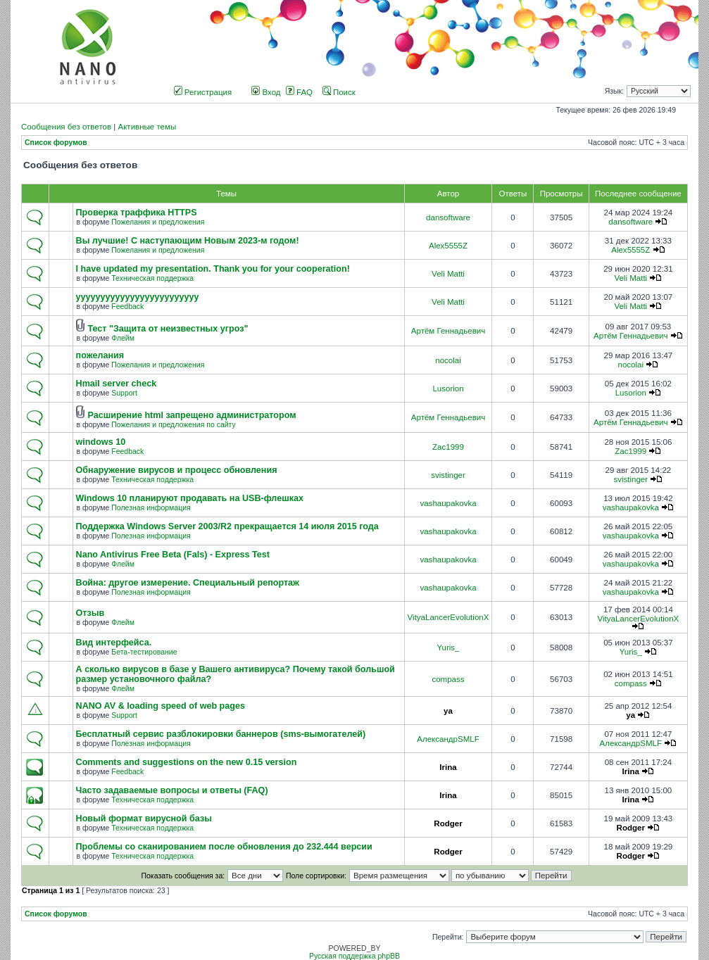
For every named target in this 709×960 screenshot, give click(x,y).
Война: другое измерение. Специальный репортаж (187, 583)
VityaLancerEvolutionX (448, 617)
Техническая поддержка (152, 278)
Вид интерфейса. (114, 643)
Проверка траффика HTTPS (136, 212)
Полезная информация (150, 508)
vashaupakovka (448, 503)
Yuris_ (448, 647)
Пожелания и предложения (157, 222)
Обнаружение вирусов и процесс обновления (176, 470)
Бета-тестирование (144, 652)
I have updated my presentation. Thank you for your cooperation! (213, 269)
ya (448, 711)
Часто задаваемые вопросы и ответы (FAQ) (172, 790)
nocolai (448, 360)
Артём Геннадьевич (448, 331)
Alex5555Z (448, 245)
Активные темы (147, 126)
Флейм (122, 338)
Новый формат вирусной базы (144, 818)
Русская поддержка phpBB (354, 956)
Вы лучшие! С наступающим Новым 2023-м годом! (187, 241)
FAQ (299, 92)
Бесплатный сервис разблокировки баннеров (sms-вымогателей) (221, 734)
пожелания (100, 355)
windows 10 (101, 442)
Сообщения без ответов (66, 126)
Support (124, 393)
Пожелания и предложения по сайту (173, 425)
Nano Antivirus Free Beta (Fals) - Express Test (173, 555)
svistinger (448, 475)
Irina (447, 767)
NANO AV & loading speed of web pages (160, 706)
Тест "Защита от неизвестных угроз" (167, 329)
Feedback (127, 306)
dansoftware (448, 217)
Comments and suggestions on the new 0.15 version (186, 762)
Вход (265, 92)
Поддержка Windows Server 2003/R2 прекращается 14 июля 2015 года (227, 526)
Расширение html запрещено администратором (191, 415)
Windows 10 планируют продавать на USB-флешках (189, 498)
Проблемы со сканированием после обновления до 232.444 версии (224, 847)
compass (448, 679)
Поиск (339, 92)
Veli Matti (448, 274)
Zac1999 (448, 447)
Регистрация (203, 92)
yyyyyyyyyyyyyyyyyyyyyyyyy (137, 297)
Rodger (448, 823)
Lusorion (447, 388)
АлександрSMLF (448, 739)
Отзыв (90, 613)
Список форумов (56, 142)
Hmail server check (116, 384)
